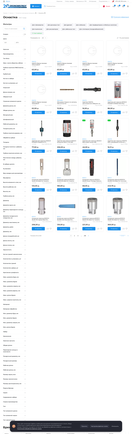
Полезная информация (121, 17)
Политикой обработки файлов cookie (29, 429)
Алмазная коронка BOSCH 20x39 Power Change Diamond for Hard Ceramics (92, 180)
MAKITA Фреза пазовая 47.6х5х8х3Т (39, 102)
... (81, 236)
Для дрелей (68, 25)
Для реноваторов (52, 29)
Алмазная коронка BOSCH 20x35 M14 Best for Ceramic (65, 180)
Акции (106, 6)
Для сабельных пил (68, 29)
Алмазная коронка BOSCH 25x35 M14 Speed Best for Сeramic (40, 219)
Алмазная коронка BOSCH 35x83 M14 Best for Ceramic (116, 219)
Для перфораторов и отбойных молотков (103, 25)
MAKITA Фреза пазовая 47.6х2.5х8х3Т (39, 64)
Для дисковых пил (54, 25)
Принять (84, 426)
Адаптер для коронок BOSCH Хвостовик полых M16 (91, 141)
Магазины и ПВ (81, 1)
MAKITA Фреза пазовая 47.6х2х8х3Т (64, 64)
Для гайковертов (37, 25)
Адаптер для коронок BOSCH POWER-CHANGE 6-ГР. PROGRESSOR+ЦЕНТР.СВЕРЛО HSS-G (41, 141)
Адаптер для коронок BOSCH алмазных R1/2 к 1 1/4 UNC (66, 141)
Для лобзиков (80, 25)
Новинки (59, 1)
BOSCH (110, 100)
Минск (8, 1)
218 (85, 236)
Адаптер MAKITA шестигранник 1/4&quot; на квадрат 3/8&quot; (91, 102)
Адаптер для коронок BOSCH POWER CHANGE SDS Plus (117, 102)
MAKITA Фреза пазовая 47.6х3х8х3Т (89, 64)
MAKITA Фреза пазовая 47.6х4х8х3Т (115, 64)
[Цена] (8, 42)
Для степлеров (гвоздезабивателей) (91, 29)
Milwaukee (60, 100)
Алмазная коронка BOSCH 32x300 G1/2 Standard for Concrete (65, 219)
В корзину (38, 73)
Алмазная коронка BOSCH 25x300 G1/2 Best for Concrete (117, 180)
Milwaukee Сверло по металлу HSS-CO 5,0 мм (67, 102)
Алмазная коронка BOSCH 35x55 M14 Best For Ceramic (91, 219)
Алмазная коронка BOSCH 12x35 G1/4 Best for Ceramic (40, 180)
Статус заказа (69, 1)
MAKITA (34, 61)
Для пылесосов (37, 29)
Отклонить (115, 426)
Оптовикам (92, 1)
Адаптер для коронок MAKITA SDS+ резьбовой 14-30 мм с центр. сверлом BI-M (117, 141)
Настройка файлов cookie (99, 426)
